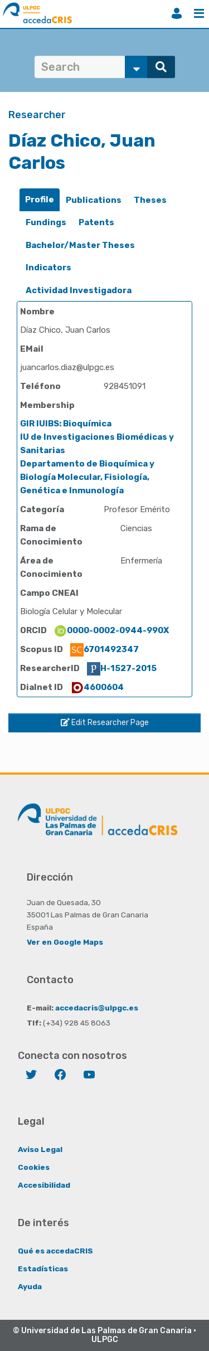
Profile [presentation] (39, 200)
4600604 (97, 687)
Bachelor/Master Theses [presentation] (80, 245)
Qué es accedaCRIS (55, 1250)
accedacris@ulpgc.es (96, 1007)
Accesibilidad (44, 1184)
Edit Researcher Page (105, 722)
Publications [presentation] (93, 200)
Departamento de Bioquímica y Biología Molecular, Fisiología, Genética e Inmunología (87, 477)
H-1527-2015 (122, 668)
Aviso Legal (40, 1149)
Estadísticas (43, 1268)
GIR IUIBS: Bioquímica (65, 424)
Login (176, 13)
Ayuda (30, 1286)
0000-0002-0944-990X (111, 630)
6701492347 (104, 649)
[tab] (40, 199)
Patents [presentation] (96, 222)
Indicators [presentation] (48, 268)
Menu (199, 13)
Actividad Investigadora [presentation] (79, 290)
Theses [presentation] (150, 200)
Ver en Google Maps (65, 941)
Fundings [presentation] (46, 222)
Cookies (34, 1167)
